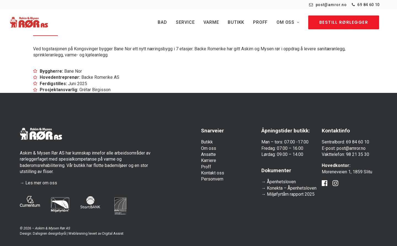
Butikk (236, 22)
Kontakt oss (212, 173)
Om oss (288, 22)
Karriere (208, 160)
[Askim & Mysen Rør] (29, 22)
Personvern (212, 179)
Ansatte (208, 154)
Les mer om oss (41, 182)
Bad (162, 22)
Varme (211, 22)
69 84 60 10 (368, 4)
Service (185, 22)
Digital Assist (113, 233)
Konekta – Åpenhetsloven (291, 188)
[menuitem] (328, 4)
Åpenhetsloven (281, 181)
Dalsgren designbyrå (49, 233)
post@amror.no (331, 4)
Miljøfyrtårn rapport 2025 (291, 194)
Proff (260, 22)
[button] (325, 184)
